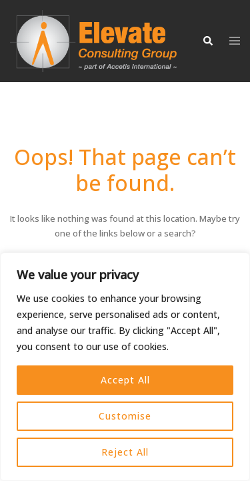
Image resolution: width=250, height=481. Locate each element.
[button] (207, 41)
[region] (125, 367)
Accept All (125, 379)
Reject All (125, 452)
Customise (125, 416)
